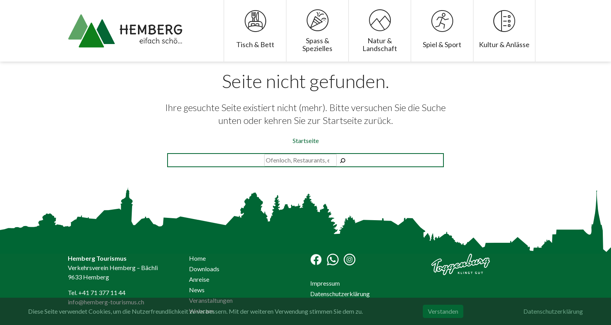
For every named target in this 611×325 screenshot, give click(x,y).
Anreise (199, 279)
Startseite (306, 140)
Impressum (325, 283)
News (197, 289)
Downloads (204, 268)
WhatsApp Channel (333, 259)
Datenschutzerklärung (340, 293)
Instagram (349, 259)
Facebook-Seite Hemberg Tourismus (316, 259)
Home (197, 258)
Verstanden (443, 311)
